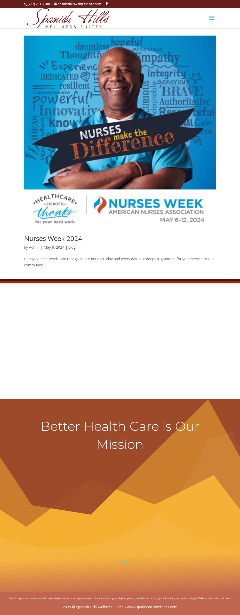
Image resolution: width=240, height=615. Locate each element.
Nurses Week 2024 (53, 238)
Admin (34, 247)
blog (72, 247)
